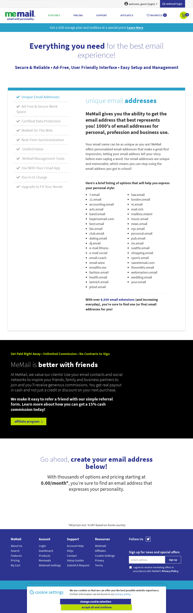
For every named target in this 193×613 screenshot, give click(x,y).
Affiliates (100, 551)
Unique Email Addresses (37, 96)
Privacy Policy (105, 585)
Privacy (99, 560)
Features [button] (54, 15)
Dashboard (46, 551)
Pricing (15, 560)
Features (16, 555)
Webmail (100, 546)
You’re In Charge (31, 177)
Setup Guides (75, 560)
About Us (16, 546)
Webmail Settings (50, 565)
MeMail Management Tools (40, 158)
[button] (184, 15)
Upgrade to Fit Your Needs (39, 186)
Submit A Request (78, 565)
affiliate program (29, 421)
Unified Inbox (29, 149)
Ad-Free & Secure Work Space (36, 109)
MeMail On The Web (34, 130)
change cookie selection (62, 607)
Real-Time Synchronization (40, 139)
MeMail (71, 585)
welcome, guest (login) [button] (140, 3)
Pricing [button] (78, 15)
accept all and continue (131, 607)
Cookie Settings (105, 555)
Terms (99, 565)
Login (42, 546)
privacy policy (123, 599)
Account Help (75, 546)
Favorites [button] (157, 15)
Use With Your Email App (38, 167)
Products (44, 555)
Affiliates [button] (126, 15)
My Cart (15, 565)
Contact (72, 555)
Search (15, 551)
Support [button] (101, 15)
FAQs (70, 551)
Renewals (45, 560)
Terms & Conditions (122, 585)
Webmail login (172, 4)
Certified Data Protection (38, 121)
